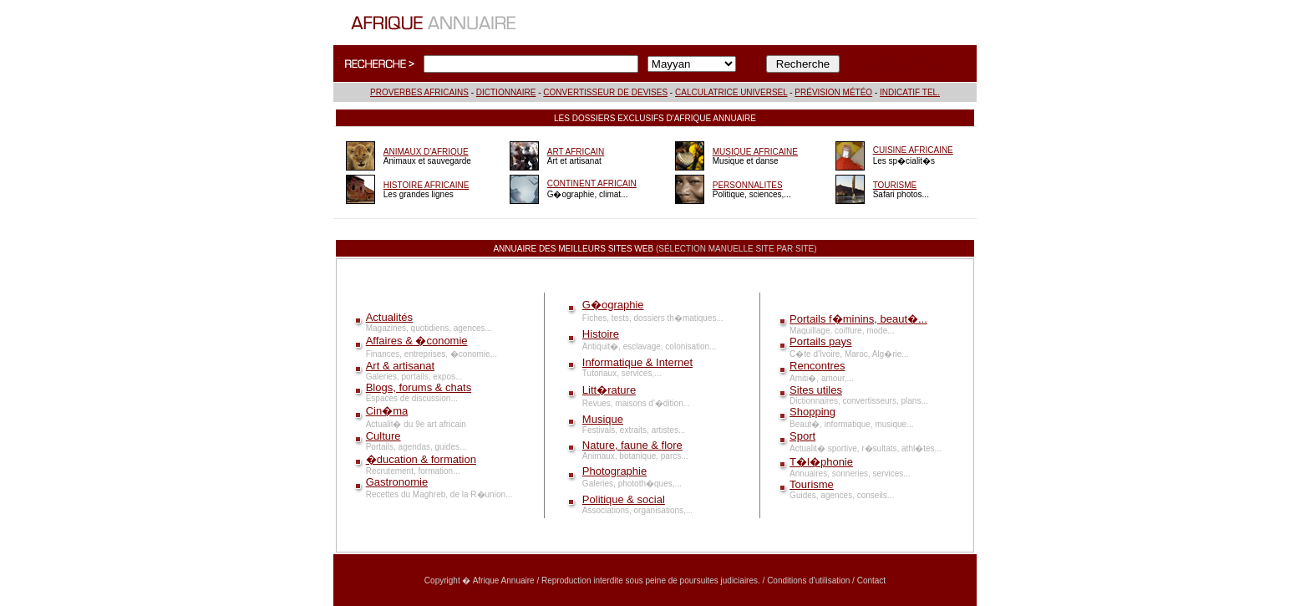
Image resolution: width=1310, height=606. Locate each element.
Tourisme (812, 484)
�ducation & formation (421, 459)
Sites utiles (816, 390)
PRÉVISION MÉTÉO (833, 92)
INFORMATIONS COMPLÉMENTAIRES (908, 63)
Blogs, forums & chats (418, 387)
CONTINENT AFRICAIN (592, 183)
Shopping (812, 411)
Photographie (614, 471)
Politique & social (623, 499)
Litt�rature (609, 390)
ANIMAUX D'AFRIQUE (426, 151)
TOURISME (895, 185)
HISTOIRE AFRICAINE (426, 185)
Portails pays (820, 341)
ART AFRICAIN (576, 151)
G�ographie (613, 304)
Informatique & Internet (637, 362)
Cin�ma (387, 411)
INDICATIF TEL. (910, 92)
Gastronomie (397, 482)
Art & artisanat (400, 365)
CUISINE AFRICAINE (913, 150)
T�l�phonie (821, 462)
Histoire (600, 334)
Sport (802, 436)
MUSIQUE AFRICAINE (755, 151)
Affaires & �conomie (417, 340)
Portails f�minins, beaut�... (858, 319)
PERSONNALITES (748, 185)
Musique (602, 419)
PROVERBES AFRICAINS (419, 92)
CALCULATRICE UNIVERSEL (731, 92)
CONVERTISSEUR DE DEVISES (605, 92)
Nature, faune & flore (632, 445)
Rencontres (817, 365)
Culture (383, 436)
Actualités (389, 317)
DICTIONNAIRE (506, 92)
